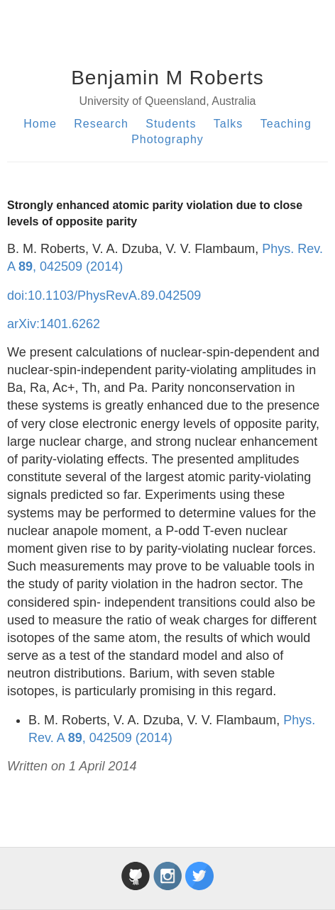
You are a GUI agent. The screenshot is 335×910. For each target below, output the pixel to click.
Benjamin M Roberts (167, 78)
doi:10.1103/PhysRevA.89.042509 (104, 295)
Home (40, 124)
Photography (167, 139)
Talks (228, 124)
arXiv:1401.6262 (53, 324)
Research (101, 124)
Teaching (286, 124)
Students (170, 124)
